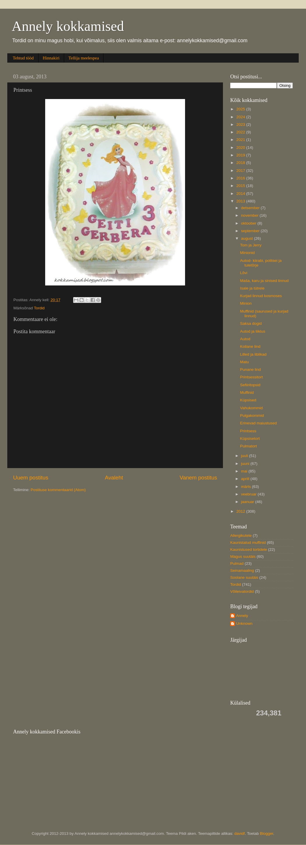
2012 (241, 511)
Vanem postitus (198, 477)
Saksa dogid (251, 323)
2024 (241, 117)
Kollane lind (250, 346)
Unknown (244, 623)
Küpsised (248, 400)
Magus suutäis (243, 556)
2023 (241, 124)
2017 (241, 170)
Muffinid (247, 392)
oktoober (249, 223)
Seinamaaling (242, 570)
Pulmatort (248, 446)
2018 (241, 162)
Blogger (266, 833)
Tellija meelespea (83, 58)
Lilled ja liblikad (253, 354)
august (247, 238)
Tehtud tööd (23, 58)
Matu (244, 362)
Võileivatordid (242, 591)
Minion (246, 303)
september (251, 231)
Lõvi (243, 273)
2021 (241, 139)
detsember (251, 208)
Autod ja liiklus (252, 331)
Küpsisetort (250, 438)
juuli (245, 456)
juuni (245, 463)
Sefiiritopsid (250, 385)
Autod (245, 339)
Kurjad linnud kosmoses (261, 296)
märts (246, 486)
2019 (241, 155)
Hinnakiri (51, 58)
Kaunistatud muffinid (248, 542)
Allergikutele (241, 535)
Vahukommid (251, 408)
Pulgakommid (252, 415)
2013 (241, 201)
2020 (241, 147)
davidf (239, 833)
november (250, 215)
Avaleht (114, 477)
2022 (241, 132)
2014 (241, 193)
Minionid (247, 252)
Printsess (248, 431)
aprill (245, 479)
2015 (241, 186)
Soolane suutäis (244, 577)
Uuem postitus (30, 477)
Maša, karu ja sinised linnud (264, 280)
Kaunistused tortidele (248, 549)
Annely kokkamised (68, 26)
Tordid (39, 308)
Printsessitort (251, 377)
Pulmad (237, 563)
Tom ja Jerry (251, 245)
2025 (241, 109)
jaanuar (248, 502)
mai (245, 471)
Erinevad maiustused (258, 423)
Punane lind (250, 369)
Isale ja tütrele (252, 288)
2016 (241, 178)
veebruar (249, 494)
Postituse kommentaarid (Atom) (58, 490)
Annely (242, 615)
